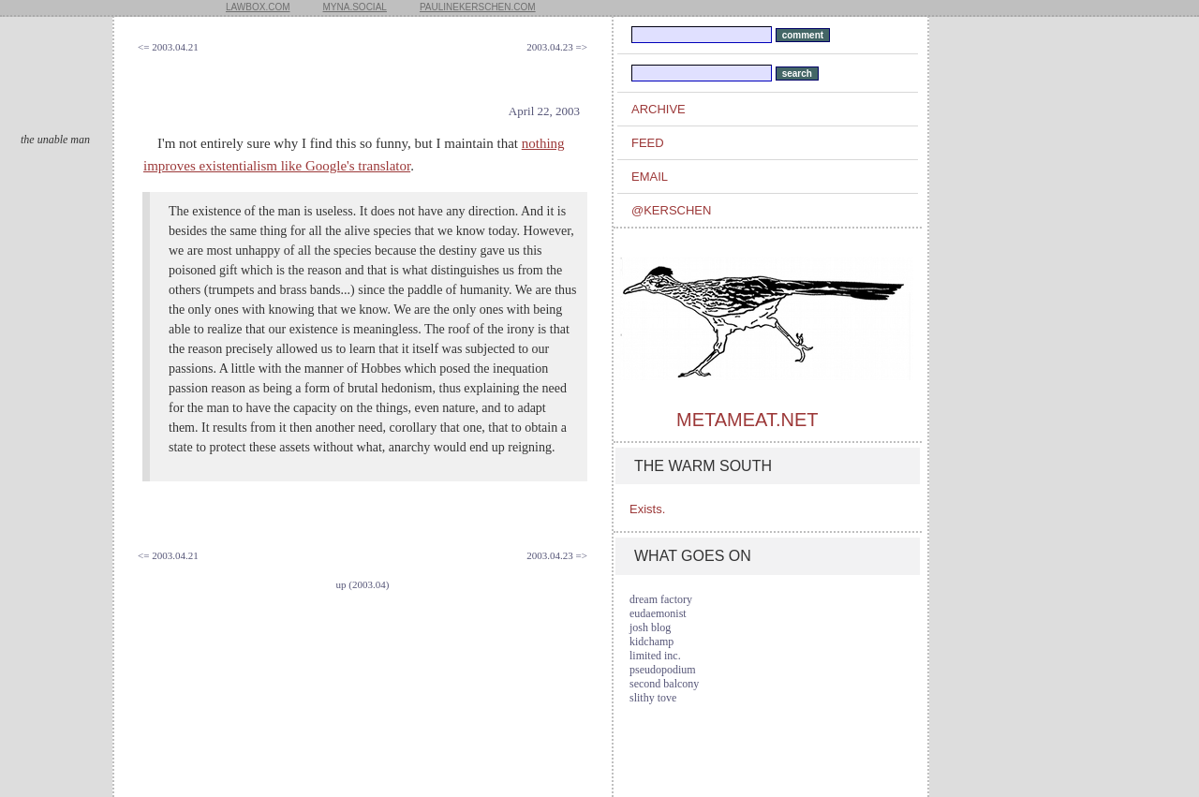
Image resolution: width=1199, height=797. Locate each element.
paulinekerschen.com (478, 7)
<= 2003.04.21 (168, 46)
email (649, 176)
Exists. (647, 509)
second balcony (664, 683)
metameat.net (747, 419)
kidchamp (651, 641)
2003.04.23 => (556, 46)
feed (647, 143)
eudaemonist (658, 613)
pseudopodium (662, 669)
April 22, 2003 (544, 111)
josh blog (650, 627)
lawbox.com (258, 7)
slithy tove (652, 697)
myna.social (355, 7)
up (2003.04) (363, 584)
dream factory (660, 599)
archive (658, 109)
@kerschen (671, 210)
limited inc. (655, 655)
